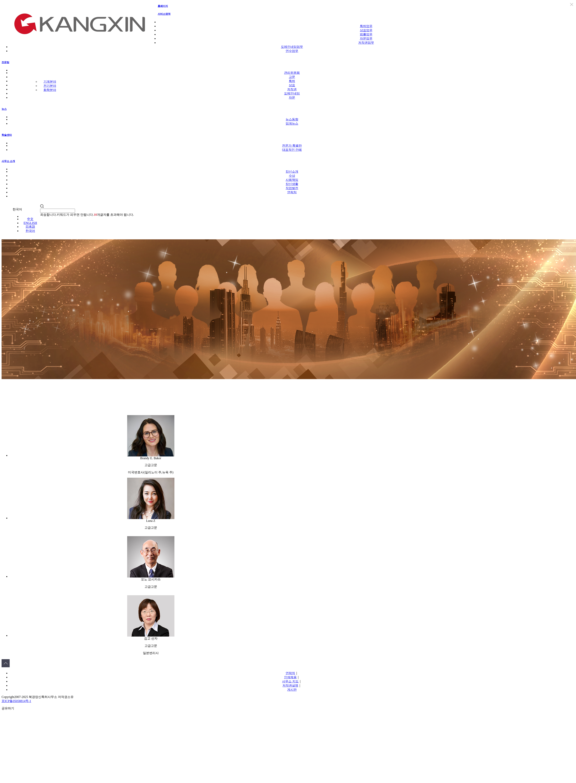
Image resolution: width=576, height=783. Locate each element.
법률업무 (366, 34)
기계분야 (50, 81)
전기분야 (50, 85)
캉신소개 (292, 171)
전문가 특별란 (292, 145)
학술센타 (7, 134)
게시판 (292, 689)
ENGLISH (30, 223)
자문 (292, 97)
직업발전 (292, 188)
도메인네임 (292, 93)
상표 (292, 85)
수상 (292, 175)
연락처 (292, 192)
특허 (292, 81)
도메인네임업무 (292, 46)
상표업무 (366, 30)
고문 (292, 77)
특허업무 (366, 26)
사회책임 (292, 179)
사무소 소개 (8, 161)
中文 (30, 219)
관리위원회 (292, 72)
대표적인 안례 (292, 149)
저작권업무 (366, 42)
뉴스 (4, 108)
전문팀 (5, 62)
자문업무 (366, 38)
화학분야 (50, 90)
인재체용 (290, 677)
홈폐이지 (163, 6)
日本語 (30, 226)
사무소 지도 (290, 681)
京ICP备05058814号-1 (16, 701)
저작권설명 (290, 685)
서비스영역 (164, 13)
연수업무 (292, 51)
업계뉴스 (292, 123)
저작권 (292, 89)
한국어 (30, 230)
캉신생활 (292, 184)
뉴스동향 (292, 119)
